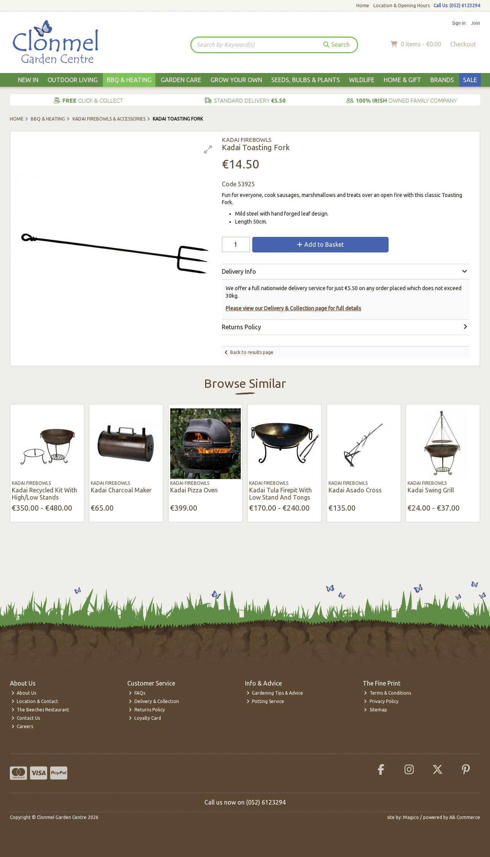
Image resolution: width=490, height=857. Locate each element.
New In (28, 79)
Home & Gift (402, 79)
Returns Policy (147, 709)
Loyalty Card (145, 718)
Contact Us (25, 718)
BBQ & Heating (129, 79)
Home (362, 5)
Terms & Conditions (387, 692)
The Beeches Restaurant (40, 709)
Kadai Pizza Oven (194, 490)
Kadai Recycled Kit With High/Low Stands (44, 494)
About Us (23, 692)
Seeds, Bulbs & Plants (305, 79)
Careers (22, 726)
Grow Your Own (236, 79)
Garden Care (181, 79)
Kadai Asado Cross (355, 490)
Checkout (463, 44)
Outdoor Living (72, 79)
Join (475, 23)
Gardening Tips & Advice (275, 692)
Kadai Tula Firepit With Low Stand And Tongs (280, 494)
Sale (470, 79)
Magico (411, 817)
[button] (208, 149)
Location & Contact (34, 701)
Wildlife (362, 79)
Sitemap (375, 709)
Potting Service (266, 701)
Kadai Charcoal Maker (121, 490)
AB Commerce (464, 817)
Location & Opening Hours (401, 5)
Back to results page (251, 352)
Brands (442, 79)
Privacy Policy (381, 701)
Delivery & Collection (154, 701)
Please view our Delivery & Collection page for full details (293, 308)
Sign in (459, 23)
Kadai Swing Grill (431, 490)
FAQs (137, 692)
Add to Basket (320, 244)
